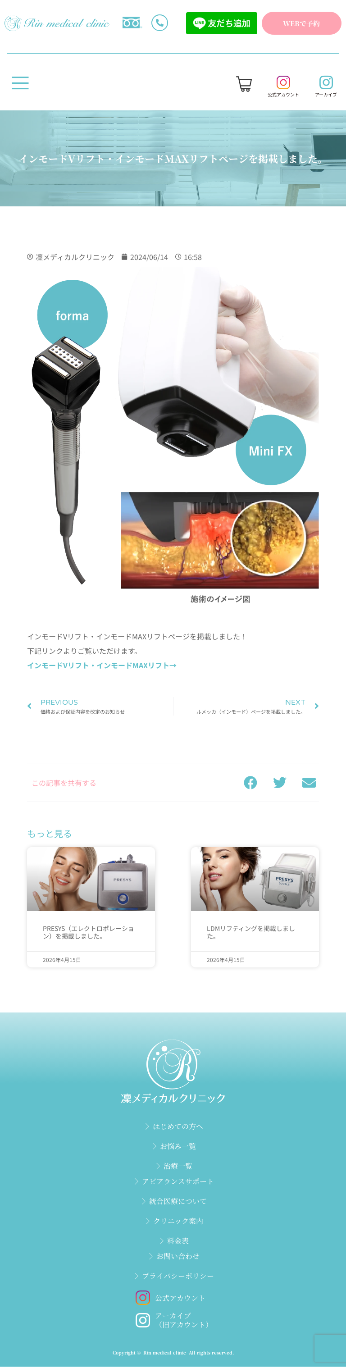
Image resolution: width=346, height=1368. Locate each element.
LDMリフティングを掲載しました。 (251, 933)
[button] (250, 784)
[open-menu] (20, 86)
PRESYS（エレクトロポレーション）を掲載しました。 (88, 933)
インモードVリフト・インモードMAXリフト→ (102, 666)
